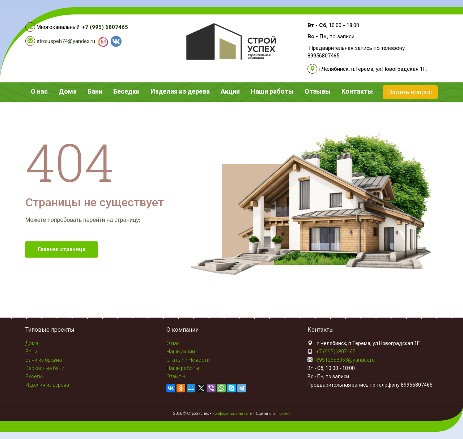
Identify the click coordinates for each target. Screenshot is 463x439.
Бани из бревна (43, 360)
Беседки (126, 91)
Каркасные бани (44, 368)
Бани (95, 91)
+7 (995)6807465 (336, 351)
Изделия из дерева (180, 91)
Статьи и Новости (188, 360)
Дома (68, 91)
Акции (230, 91)
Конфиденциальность (232, 413)
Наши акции (180, 351)
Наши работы (272, 91)
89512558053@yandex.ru (345, 360)
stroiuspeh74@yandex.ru (66, 41)
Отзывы (318, 91)
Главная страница (61, 249)
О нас (39, 91)
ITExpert (283, 413)
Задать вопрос (410, 92)
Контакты (357, 91)
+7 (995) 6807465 (105, 27)
